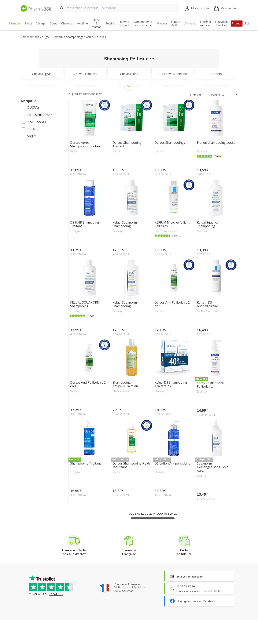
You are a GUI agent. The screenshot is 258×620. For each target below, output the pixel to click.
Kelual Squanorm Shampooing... (124, 224)
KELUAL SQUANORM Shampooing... (85, 304)
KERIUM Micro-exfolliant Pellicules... (172, 224)
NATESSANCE (37, 122)
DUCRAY (33, 107)
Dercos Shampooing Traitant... (127, 144)
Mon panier (225, 8)
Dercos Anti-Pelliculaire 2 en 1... (88, 384)
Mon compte (200, 8)
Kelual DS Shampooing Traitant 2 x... (171, 384)
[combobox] (118, 8)
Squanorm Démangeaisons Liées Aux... (212, 467)
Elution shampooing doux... (216, 143)
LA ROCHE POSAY (39, 115)
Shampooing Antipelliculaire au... (126, 384)
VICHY (31, 136)
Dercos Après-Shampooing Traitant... (86, 144)
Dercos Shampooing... (170, 143)
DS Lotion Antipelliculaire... (173, 463)
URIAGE (32, 129)
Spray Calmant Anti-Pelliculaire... (211, 384)
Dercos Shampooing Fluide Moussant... (131, 465)
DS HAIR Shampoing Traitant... (84, 224)
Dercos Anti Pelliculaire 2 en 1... (172, 304)
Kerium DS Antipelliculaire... (208, 304)
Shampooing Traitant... (86, 463)
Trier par (195, 94)
